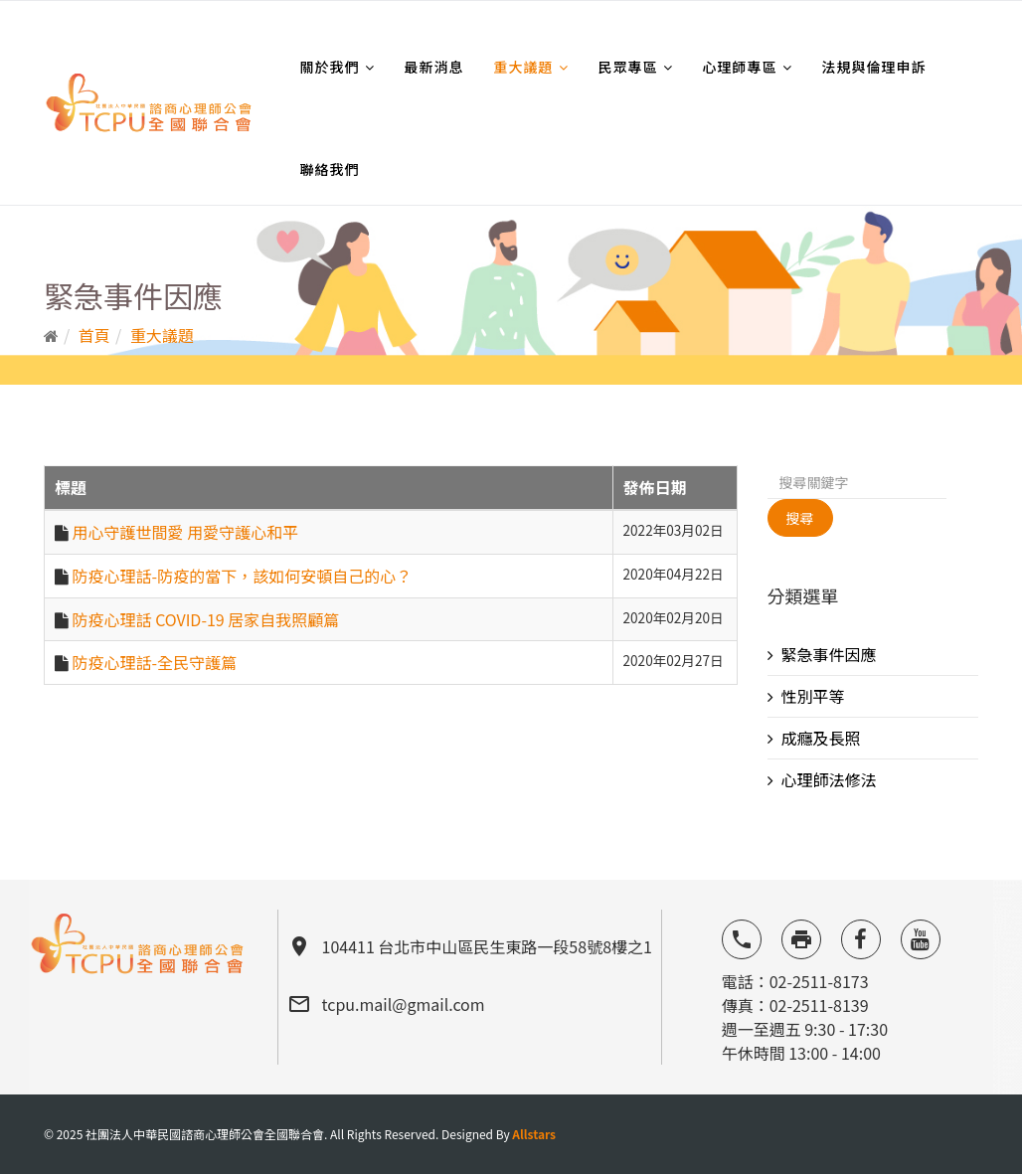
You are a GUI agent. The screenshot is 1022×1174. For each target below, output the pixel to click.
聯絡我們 (330, 169)
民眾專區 (628, 67)
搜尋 (800, 518)
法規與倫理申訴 (874, 67)
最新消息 (434, 67)
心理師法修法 (829, 779)
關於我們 (330, 67)
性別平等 (813, 696)
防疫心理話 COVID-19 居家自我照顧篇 (206, 619)
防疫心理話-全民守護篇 (155, 662)
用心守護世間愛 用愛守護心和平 (186, 532)
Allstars (534, 1133)
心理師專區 (740, 67)
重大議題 (524, 67)
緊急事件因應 (829, 654)
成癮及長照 (821, 738)
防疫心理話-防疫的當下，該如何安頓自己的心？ (243, 575)
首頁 (94, 335)
